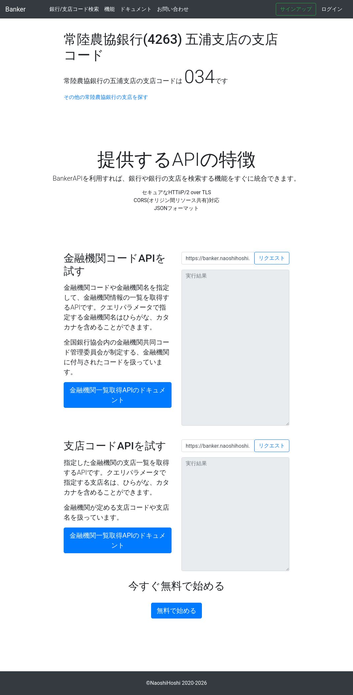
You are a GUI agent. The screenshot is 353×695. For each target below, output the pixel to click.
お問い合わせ (173, 9)
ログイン (331, 9)
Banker (15, 9)
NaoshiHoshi (165, 683)
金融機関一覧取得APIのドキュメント (118, 395)
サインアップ (296, 9)
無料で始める (176, 611)
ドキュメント (136, 9)
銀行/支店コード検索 (74, 9)
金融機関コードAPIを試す (115, 264)
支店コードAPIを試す (115, 445)
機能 (109, 9)
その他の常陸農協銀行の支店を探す (106, 97)
